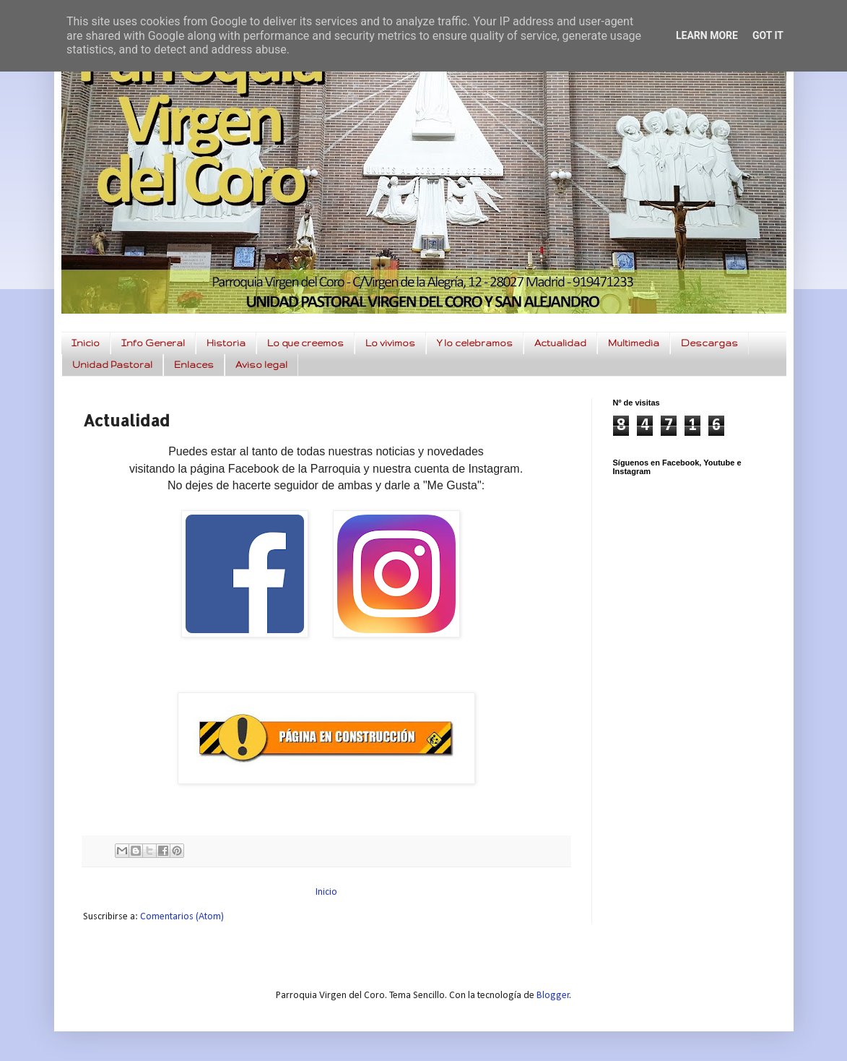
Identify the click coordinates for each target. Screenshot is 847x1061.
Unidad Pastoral (112, 364)
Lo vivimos (390, 343)
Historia (226, 343)
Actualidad (560, 343)
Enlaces (194, 364)
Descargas (709, 343)
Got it (767, 35)
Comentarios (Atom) (182, 916)
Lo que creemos (305, 343)
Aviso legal (261, 364)
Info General (153, 343)
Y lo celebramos (475, 343)
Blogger (553, 995)
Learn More (707, 35)
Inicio (85, 343)
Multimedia (633, 343)
